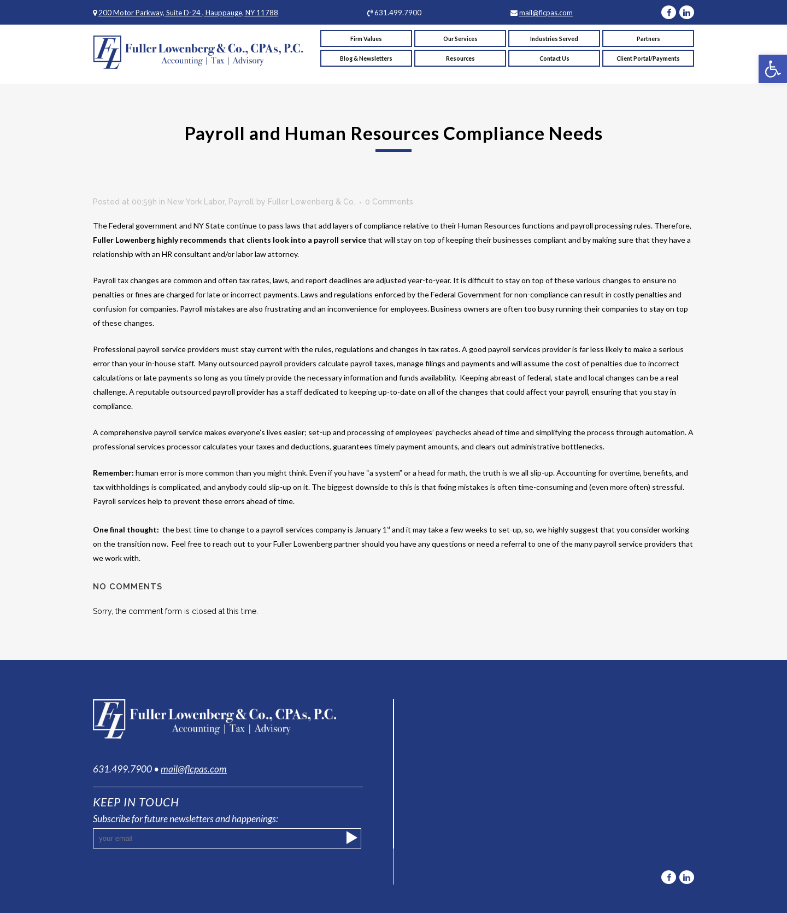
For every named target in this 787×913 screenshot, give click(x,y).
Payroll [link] (241, 201)
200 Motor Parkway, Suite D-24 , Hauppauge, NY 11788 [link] (188, 12)
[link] (773, 69)
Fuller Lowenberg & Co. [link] (311, 201)
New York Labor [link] (196, 201)
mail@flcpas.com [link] (546, 12)
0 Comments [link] (389, 201)
